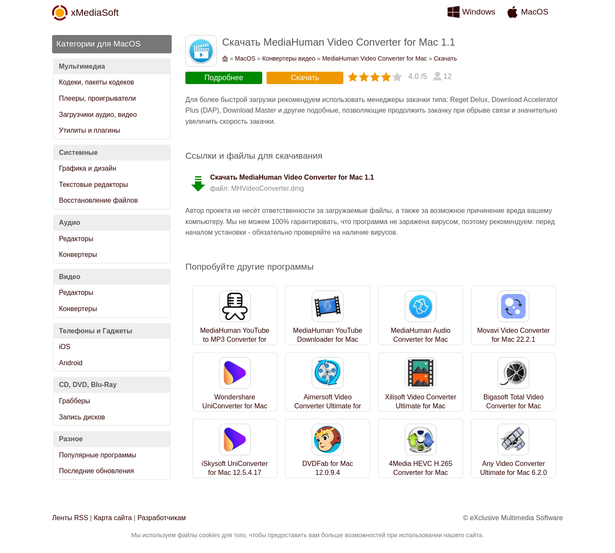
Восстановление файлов (98, 200)
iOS (64, 346)
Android (70, 363)
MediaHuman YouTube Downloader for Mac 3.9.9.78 (327, 339)
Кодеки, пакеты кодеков (96, 82)
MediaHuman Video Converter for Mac (374, 58)
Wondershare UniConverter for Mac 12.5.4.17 (234, 406)
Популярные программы (97, 455)
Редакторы (76, 238)
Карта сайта (113, 517)
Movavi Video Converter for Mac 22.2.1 (513, 335)
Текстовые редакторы (93, 184)
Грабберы (74, 401)
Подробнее (223, 77)
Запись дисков (82, 417)
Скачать (445, 58)
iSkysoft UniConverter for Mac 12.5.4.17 (235, 468)
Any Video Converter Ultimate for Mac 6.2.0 (513, 468)
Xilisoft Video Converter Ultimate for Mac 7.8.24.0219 (420, 406)
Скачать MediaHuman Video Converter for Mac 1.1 (292, 177)
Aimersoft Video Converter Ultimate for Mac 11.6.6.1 (327, 406)
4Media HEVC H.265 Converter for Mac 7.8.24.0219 (421, 472)
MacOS (534, 11)
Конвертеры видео (288, 58)
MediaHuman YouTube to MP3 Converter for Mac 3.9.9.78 (234, 339)
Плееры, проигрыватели (97, 98)
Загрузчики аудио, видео (98, 114)
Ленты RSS (70, 517)
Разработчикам (162, 517)
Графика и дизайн (87, 168)
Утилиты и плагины (89, 130)
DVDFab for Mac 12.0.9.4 (327, 468)
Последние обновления (96, 470)
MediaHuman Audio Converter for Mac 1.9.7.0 (421, 339)
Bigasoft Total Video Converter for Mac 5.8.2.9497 (513, 406)
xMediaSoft (95, 12)
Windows (478, 11)
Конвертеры (78, 254)
